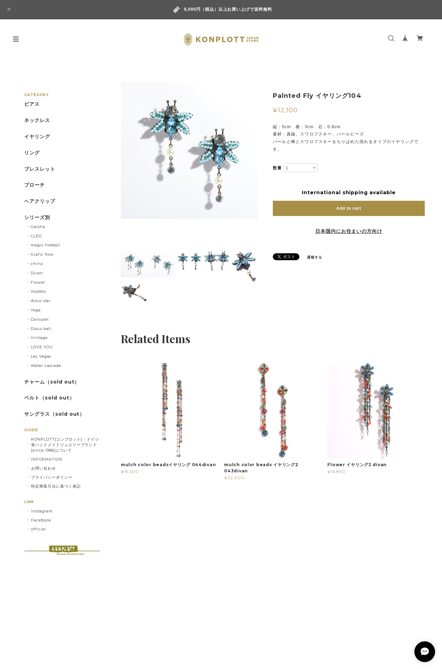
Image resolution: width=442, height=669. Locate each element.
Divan (37, 273)
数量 (277, 168)
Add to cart (348, 208)
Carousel (40, 319)
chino (37, 263)
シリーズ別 (37, 217)
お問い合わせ (43, 468)
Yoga (36, 310)
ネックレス (37, 120)
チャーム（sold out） (51, 382)
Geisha (38, 226)
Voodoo (38, 291)
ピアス (32, 104)
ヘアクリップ (39, 201)
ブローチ (34, 185)
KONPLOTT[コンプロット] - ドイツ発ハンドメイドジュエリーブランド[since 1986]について (65, 445)
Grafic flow (42, 254)
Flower (38, 282)
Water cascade (46, 365)
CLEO (36, 236)
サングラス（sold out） (54, 414)
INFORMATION (47, 459)
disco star (41, 300)
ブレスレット (39, 169)
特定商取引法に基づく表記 (56, 486)
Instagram (42, 511)
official (38, 529)
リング (32, 153)
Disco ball (41, 328)
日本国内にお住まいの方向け (348, 231)
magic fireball (45, 245)
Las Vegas (41, 356)
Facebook (41, 520)
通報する (314, 257)
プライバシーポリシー (52, 477)
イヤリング (37, 137)
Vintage (39, 337)
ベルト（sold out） (49, 398)
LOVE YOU (42, 347)
